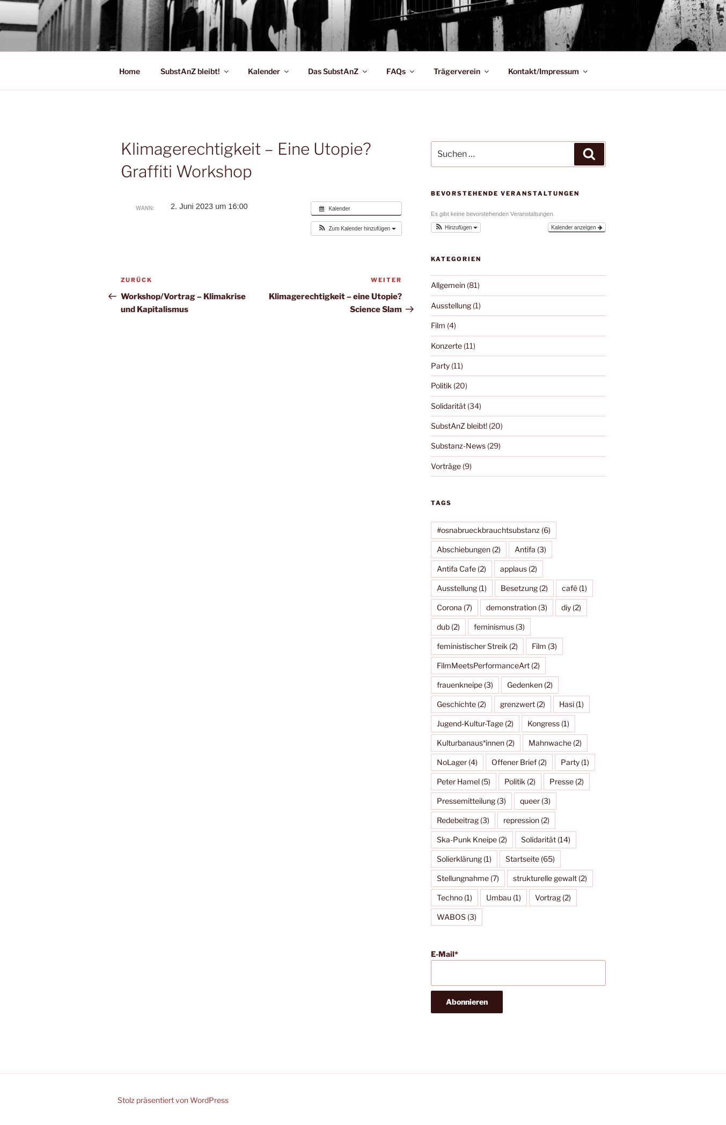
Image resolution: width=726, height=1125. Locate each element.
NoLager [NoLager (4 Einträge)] (457, 762)
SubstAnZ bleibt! (195, 71)
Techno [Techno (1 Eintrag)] (454, 897)
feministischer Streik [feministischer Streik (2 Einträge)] (477, 646)
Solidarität (448, 405)
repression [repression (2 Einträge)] (526, 820)
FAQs (401, 71)
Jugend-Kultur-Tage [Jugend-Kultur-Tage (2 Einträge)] (475, 723)
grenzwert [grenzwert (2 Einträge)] (522, 704)
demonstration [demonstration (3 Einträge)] (516, 607)
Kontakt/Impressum (548, 71)
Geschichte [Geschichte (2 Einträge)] (461, 704)
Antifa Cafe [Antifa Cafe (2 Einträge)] (461, 568)
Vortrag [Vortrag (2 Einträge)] (553, 897)
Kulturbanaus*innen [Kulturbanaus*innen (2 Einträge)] (476, 742)
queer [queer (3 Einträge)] (535, 800)
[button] (356, 228)
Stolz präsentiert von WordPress (173, 1100)
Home (129, 71)
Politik (441, 385)
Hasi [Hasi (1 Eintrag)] (571, 704)
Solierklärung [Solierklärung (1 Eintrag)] (464, 858)
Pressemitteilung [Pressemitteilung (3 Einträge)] (471, 800)
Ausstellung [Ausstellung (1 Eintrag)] (462, 588)
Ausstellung (451, 305)
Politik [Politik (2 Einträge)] (520, 781)
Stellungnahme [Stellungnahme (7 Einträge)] (468, 878)
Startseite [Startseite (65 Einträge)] (530, 858)
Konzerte (446, 345)
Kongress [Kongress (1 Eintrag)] (548, 723)
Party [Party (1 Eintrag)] (575, 762)
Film (438, 325)
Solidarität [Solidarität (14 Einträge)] (545, 839)
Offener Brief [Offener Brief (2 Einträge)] (519, 762)
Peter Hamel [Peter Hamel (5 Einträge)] (463, 781)
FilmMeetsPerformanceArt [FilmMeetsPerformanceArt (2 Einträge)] (488, 665)
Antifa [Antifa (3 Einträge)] (530, 549)
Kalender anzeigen (576, 227)
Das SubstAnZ (338, 71)
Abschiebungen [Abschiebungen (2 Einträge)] (469, 549)
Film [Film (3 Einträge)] (544, 646)
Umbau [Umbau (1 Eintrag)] (503, 897)
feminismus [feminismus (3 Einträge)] (499, 626)
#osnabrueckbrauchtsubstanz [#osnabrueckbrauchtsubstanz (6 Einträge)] (494, 530)
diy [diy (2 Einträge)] (571, 607)
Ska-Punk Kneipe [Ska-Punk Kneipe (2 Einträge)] (472, 839)
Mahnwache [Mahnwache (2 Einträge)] (555, 742)
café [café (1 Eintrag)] (574, 588)
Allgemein (448, 285)
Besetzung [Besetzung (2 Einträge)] (524, 588)
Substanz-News (458, 445)
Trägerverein (462, 71)
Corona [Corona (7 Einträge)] (454, 607)
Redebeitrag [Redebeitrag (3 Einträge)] (463, 820)
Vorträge (446, 466)
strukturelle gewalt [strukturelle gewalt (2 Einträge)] (550, 878)
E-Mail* (518, 967)
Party (440, 365)
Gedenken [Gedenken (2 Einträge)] (530, 684)
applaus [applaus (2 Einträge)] (518, 568)
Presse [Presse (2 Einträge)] (566, 781)
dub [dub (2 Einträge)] (448, 626)
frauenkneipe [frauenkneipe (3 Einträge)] (465, 684)
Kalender (269, 71)
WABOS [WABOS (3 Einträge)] (456, 916)
